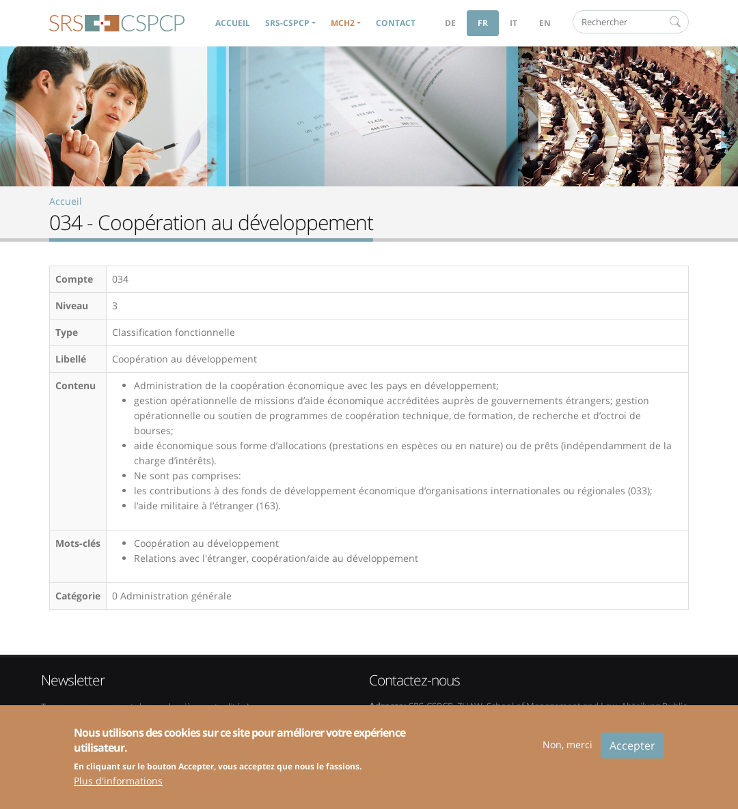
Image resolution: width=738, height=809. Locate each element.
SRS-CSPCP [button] (287, 23)
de (450, 23)
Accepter (632, 754)
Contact (395, 23)
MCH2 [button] (343, 23)
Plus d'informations (118, 790)
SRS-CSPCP (116, 23)
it (513, 23)
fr (483, 23)
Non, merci (567, 753)
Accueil (232, 23)
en (545, 23)
